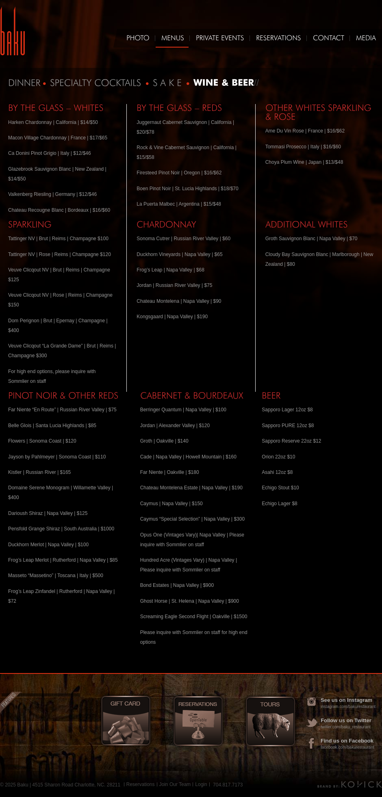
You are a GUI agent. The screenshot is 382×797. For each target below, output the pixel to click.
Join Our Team (175, 784)
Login (201, 784)
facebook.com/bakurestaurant (347, 747)
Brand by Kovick (349, 784)
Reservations (140, 784)
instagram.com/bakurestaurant (348, 706)
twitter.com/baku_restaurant (346, 727)
